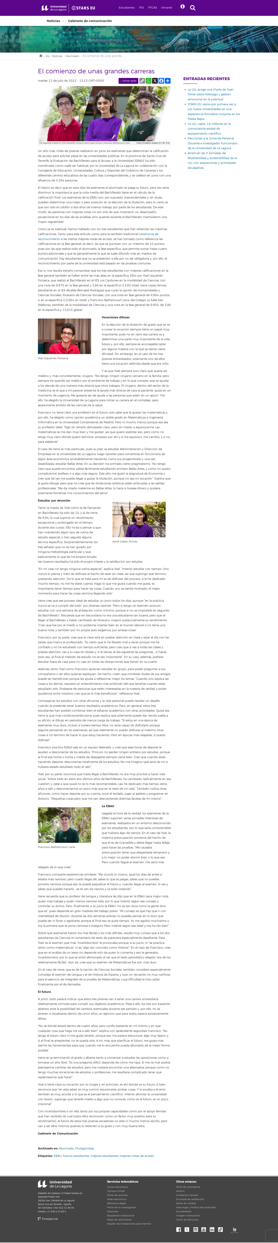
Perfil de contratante (188, 1187)
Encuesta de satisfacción (190, 1199)
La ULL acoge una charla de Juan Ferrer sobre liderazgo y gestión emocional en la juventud (210, 95)
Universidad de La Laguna (55, 1184)
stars (64, 1231)
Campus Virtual (116, 1191)
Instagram (196, 1229)
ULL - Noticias (55, 56)
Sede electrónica (116, 1199)
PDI (148, 7)
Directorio (112, 1212)
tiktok (221, 1229)
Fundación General (187, 1195)
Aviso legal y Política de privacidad (196, 1208)
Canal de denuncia (187, 1220)
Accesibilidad (183, 1212)
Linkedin (213, 1229)
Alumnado (75, 56)
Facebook (180, 1229)
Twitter (188, 1229)
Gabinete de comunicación (90, 21)
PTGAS (159, 7)
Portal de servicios (117, 1195)
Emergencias (48, 1219)
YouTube (205, 1229)
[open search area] (200, 8)
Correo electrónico (117, 1187)
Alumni (180, 1191)
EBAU (58, 1156)
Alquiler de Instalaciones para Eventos (129, 1224)
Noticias (53, 21)
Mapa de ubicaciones (119, 1220)
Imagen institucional (188, 1216)
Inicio (40, 56)
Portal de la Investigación (121, 1208)
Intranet (173, 7)
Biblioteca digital (116, 1204)
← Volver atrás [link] (128, 81)
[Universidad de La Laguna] (88, 8)
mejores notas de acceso (137, 1156)
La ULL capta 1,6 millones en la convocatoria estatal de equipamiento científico (209, 129)
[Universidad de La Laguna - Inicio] (57, 8)
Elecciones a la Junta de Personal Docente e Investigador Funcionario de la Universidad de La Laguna (212, 144)
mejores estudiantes (104, 1156)
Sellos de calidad (186, 1204)
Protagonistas (84, 1149)
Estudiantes (134, 7)
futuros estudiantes (76, 1156)
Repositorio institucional (120, 1216)
